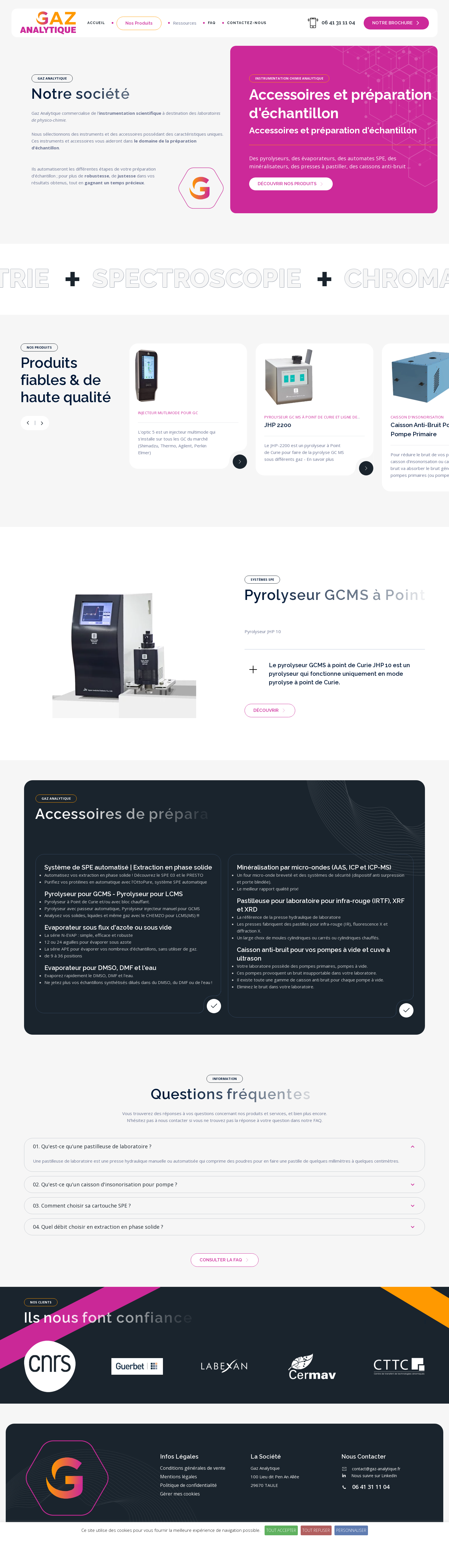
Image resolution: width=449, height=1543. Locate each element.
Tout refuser (316, 1530)
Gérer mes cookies (180, 1494)
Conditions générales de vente (192, 1468)
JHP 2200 (277, 424)
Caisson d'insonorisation (417, 417)
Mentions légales (178, 1476)
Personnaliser (351, 1530)
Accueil (96, 23)
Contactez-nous (246, 23)
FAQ (212, 23)
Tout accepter (281, 1530)
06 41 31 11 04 (370, 1487)
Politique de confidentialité (188, 1485)
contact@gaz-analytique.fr (376, 1468)
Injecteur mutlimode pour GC (168, 412)
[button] (42, 423)
